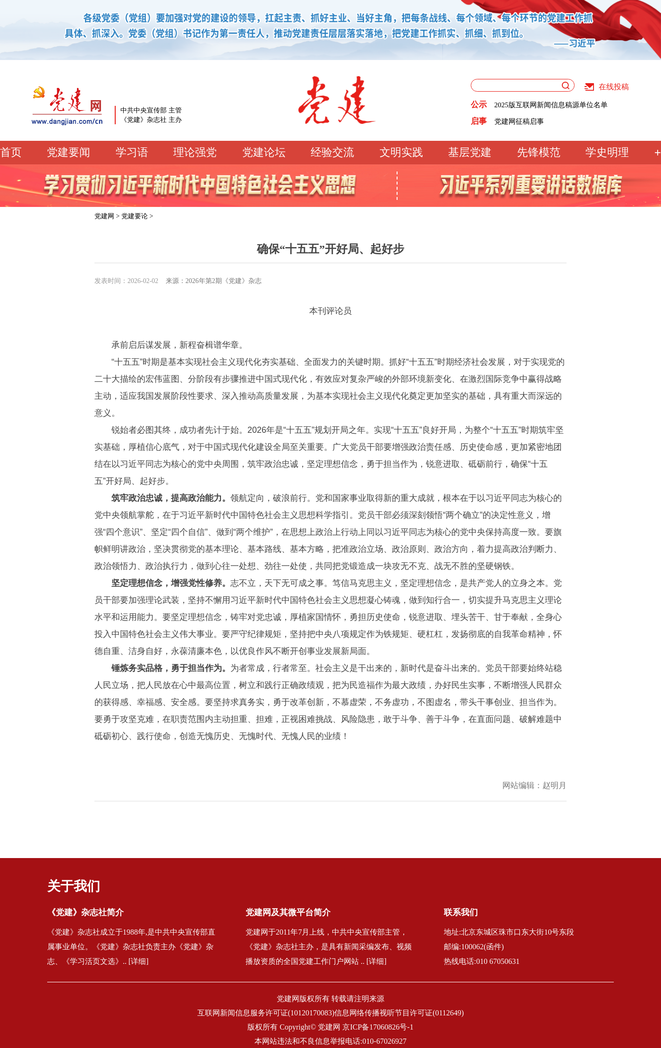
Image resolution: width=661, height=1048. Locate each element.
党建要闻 (68, 152)
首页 (11, 152)
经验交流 (332, 152)
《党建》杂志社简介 (85, 912)
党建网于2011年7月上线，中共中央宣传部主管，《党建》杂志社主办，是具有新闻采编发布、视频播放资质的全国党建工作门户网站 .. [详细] (329, 946)
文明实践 (401, 152)
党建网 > (106, 216)
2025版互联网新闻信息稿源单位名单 (551, 105)
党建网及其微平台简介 (288, 912)
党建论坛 (264, 152)
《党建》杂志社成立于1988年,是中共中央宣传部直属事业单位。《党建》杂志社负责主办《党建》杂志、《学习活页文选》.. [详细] (131, 946)
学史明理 (607, 152)
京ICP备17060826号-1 (377, 1027)
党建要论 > (137, 216)
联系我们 (461, 912)
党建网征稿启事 (519, 121)
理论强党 (195, 152)
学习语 (132, 152)
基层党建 (470, 152)
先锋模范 (538, 152)
